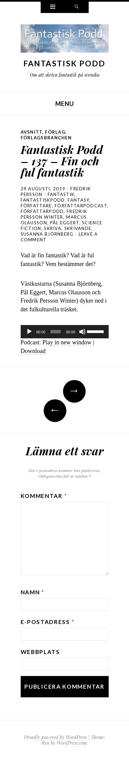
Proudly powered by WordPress (55, 737)
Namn (32, 592)
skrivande (78, 228)
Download (33, 351)
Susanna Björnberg (47, 234)
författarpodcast (81, 205)
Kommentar (44, 495)
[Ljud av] (82, 331)
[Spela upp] (29, 331)
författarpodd (42, 211)
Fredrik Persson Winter (54, 214)
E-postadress (48, 621)
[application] (65, 331)
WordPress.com (72, 743)
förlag (55, 132)
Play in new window (67, 342)
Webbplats (40, 651)
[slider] (55, 331)
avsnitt (31, 132)
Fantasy (78, 200)
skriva (52, 228)
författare (36, 205)
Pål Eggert (64, 222)
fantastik (61, 194)
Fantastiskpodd (43, 200)
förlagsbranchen (46, 137)
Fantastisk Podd (64, 63)
